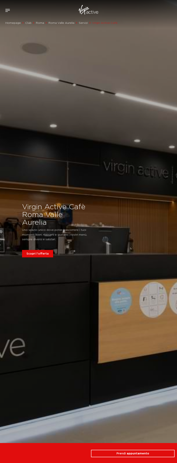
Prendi (132, 453)
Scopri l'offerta (37, 253)
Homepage (13, 22)
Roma (40, 22)
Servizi (83, 22)
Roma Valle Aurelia (61, 22)
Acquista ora (167, 9)
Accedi (161, 10)
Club (28, 22)
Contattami (173, 9)
